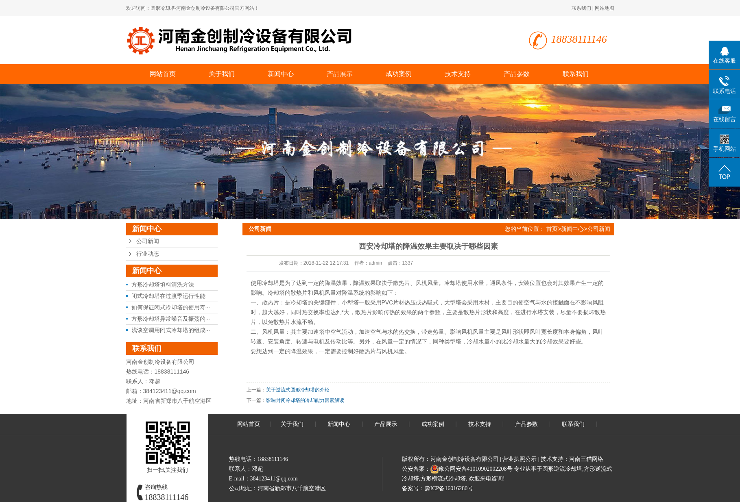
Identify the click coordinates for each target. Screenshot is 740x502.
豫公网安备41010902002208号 (476, 469)
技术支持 (458, 73)
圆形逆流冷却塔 (562, 469)
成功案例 (399, 73)
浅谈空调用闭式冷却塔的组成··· (170, 330)
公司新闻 (147, 241)
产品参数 (517, 73)
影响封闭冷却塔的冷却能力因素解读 (305, 400)
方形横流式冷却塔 (443, 479)
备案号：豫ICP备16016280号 (438, 488)
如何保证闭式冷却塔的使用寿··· (170, 307)
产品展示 (340, 73)
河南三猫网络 (586, 459)
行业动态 (147, 254)
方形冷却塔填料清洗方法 (162, 284)
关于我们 (222, 73)
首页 (552, 229)
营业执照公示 (519, 459)
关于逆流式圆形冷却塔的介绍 (298, 390)
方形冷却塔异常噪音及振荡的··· (170, 318)
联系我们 (581, 8)
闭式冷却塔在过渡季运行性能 (168, 296)
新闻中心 (281, 73)
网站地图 (604, 8)
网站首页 (163, 73)
